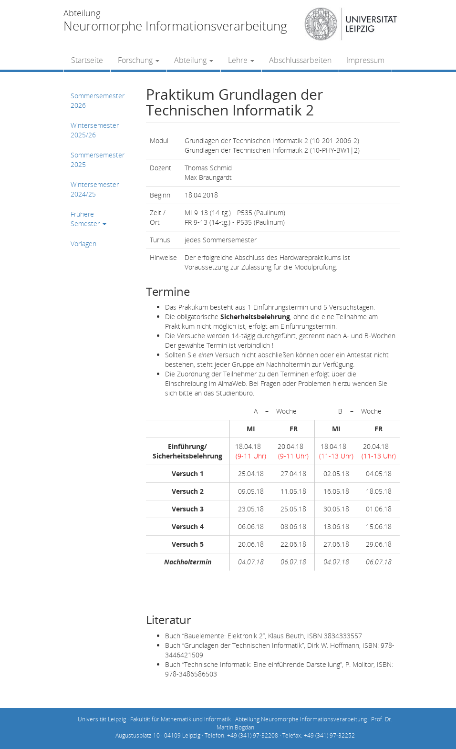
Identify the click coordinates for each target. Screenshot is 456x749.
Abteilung (193, 60)
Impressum (365, 60)
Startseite (87, 60)
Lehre (241, 60)
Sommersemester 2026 (97, 100)
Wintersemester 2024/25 (95, 189)
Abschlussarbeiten (300, 60)
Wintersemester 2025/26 (95, 130)
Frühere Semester (88, 218)
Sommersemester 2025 (97, 159)
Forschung (138, 60)
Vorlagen (83, 243)
